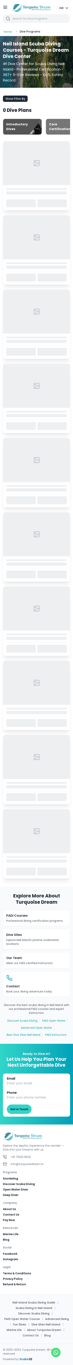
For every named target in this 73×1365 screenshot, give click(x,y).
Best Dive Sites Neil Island (23, 1035)
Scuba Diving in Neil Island (34, 1308)
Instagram (10, 1259)
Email (11, 1078)
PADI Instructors (55, 1035)
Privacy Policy (13, 1279)
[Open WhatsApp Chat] (56, 1352)
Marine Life (10, 1234)
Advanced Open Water (36, 1028)
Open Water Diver (15, 1189)
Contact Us (11, 1215)
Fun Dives (19, 1324)
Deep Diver (10, 1195)
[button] (36, 18)
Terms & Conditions (17, 1273)
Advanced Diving (57, 1319)
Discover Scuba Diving (22, 1021)
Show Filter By (15, 99)
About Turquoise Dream (44, 1330)
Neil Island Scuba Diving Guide (33, 1302)
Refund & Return (14, 1284)
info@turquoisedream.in (27, 1164)
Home (8, 32)
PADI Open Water (54, 1021)
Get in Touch (19, 1109)
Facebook (10, 1254)
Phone (12, 1092)
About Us (9, 1209)
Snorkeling (10, 1178)
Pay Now (9, 1220)
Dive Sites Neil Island (46, 1324)
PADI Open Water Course (22, 1319)
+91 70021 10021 (21, 1157)
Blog (6, 1240)
